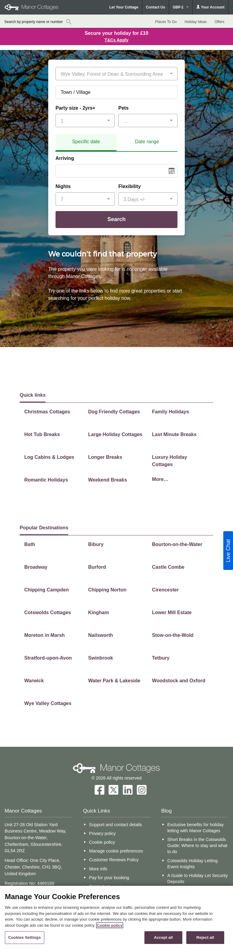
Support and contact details (115, 824)
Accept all (163, 937)
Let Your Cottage (123, 7)
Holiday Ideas (195, 22)
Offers (219, 22)
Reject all (205, 937)
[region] (116, 918)
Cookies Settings (24, 937)
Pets (123, 108)
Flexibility (129, 186)
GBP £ (181, 7)
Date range (147, 141)
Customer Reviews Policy (114, 859)
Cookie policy (102, 842)
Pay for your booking (109, 877)
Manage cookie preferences (116, 851)
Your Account (210, 7)
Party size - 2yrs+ (75, 108)
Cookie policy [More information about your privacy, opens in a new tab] (110, 925)
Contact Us (155, 7)
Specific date (86, 141)
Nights (63, 186)
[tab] (86, 142)
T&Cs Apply (117, 40)
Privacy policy (102, 833)
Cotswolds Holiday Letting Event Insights (192, 863)
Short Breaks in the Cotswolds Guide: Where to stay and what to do (197, 845)
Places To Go (166, 22)
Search (116, 219)
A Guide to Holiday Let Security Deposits (197, 878)
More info (98, 868)
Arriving (65, 158)
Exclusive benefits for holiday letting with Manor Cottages (195, 827)
